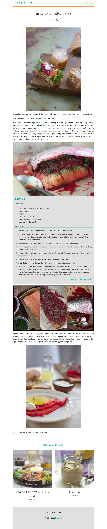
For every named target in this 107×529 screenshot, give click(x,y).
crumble (38, 123)
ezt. (24, 3)
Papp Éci (58, 518)
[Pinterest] (57, 20)
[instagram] (53, 512)
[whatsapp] (53, 20)
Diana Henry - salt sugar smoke (80, 279)
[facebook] (50, 20)
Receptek (90, 3)
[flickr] (60, 512)
